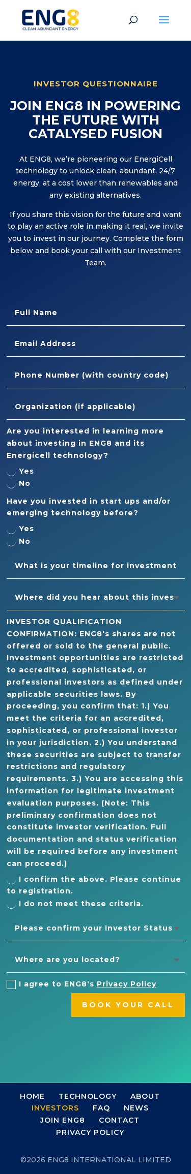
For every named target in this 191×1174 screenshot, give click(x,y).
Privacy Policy (126, 983)
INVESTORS (55, 1108)
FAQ (101, 1108)
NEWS (136, 1108)
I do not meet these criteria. (75, 904)
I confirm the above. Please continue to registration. (94, 885)
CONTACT (119, 1120)
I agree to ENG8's (81, 984)
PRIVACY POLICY (90, 1132)
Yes (20, 471)
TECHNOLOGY (88, 1096)
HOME (32, 1096)
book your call (128, 1004)
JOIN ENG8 (62, 1120)
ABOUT (145, 1096)
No (19, 483)
